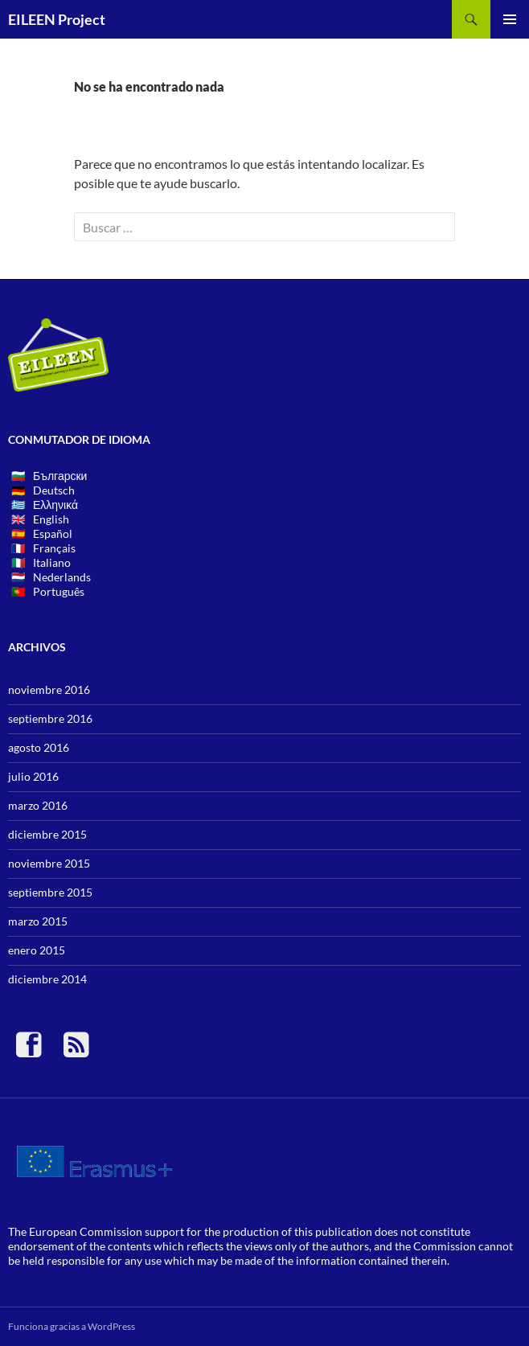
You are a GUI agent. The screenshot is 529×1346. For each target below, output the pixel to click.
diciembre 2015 (47, 834)
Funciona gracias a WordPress (71, 1326)
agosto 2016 (38, 747)
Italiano (52, 562)
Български (60, 475)
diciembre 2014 (47, 979)
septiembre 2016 (50, 718)
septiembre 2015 (50, 892)
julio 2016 (33, 776)
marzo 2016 (38, 805)
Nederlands (62, 577)
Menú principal (509, 19)
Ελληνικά (55, 504)
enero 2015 (36, 950)
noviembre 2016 (49, 689)
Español (52, 533)
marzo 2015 (38, 921)
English (51, 519)
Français (54, 548)
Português (58, 591)
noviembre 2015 (49, 863)
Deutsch (54, 490)
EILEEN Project (56, 19)
